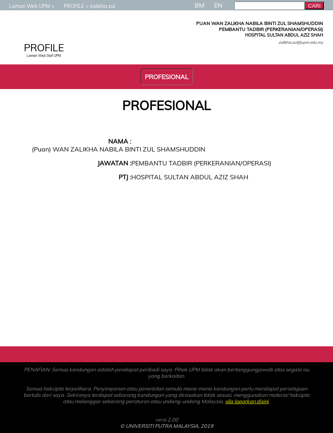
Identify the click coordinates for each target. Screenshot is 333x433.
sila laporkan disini (247, 401)
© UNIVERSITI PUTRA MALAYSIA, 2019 (166, 426)
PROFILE (70, 6)
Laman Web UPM (25, 6)
